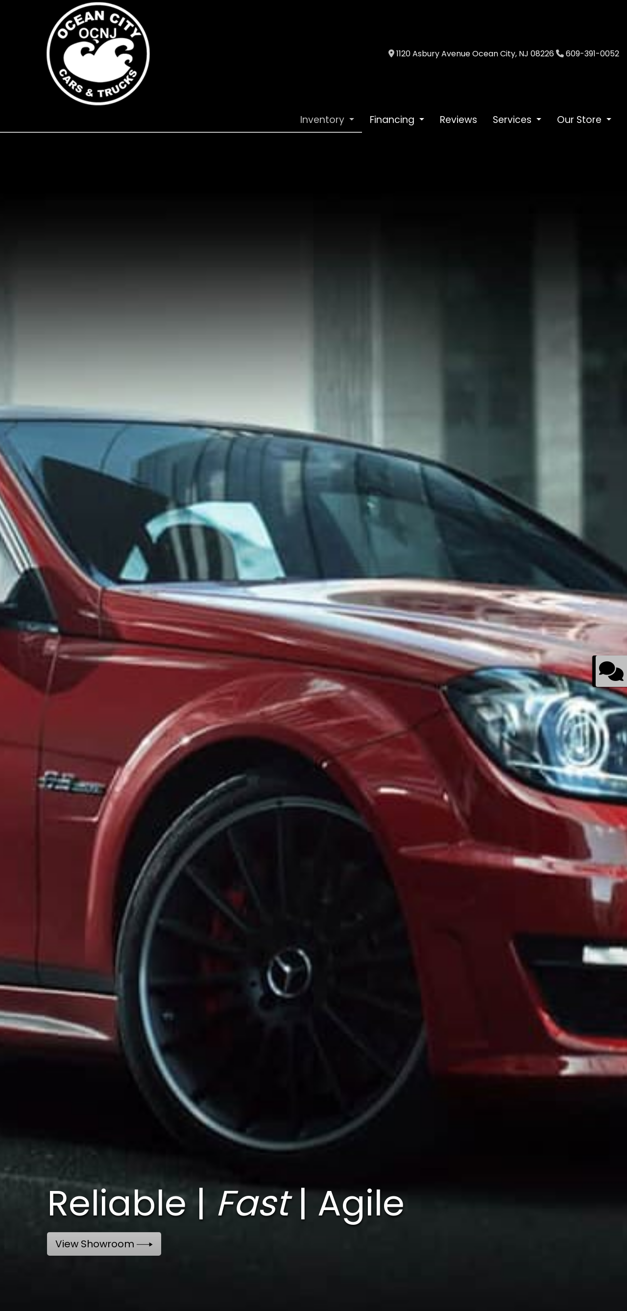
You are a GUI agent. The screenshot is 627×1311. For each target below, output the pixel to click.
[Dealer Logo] (98, 53)
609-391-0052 (592, 53)
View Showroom (104, 1244)
